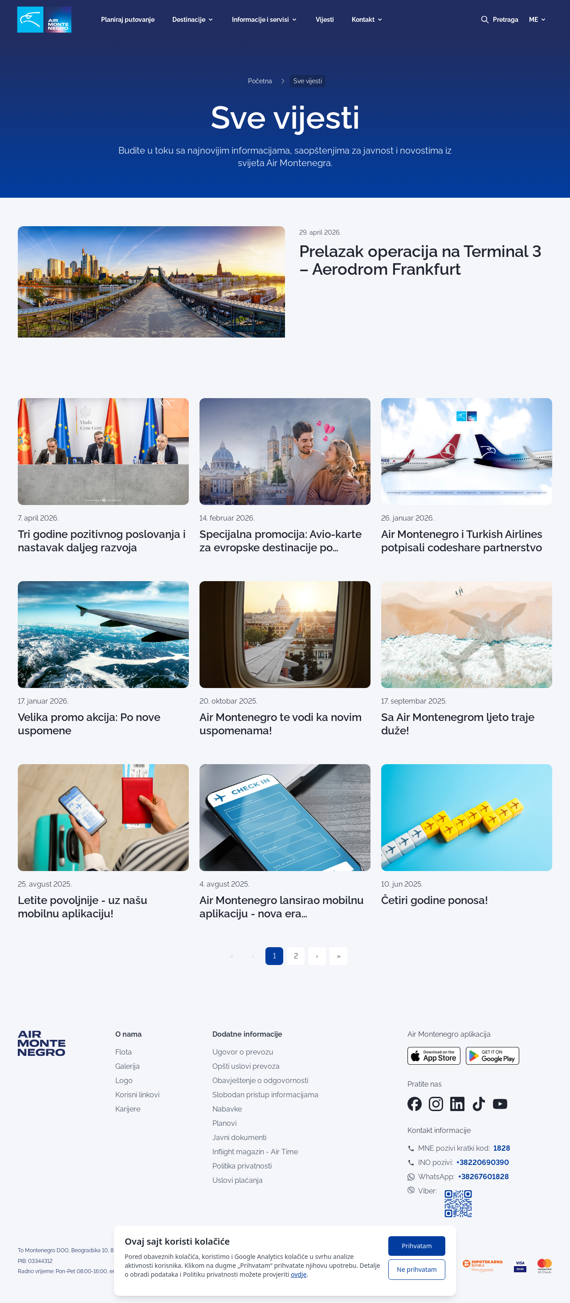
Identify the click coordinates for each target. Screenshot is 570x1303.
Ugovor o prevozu (242, 1052)
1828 (501, 1148)
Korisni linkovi (137, 1095)
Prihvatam (417, 1246)
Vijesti (325, 19)
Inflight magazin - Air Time (255, 1152)
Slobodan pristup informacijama (265, 1095)
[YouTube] (500, 1104)
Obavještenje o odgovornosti (260, 1080)
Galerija (127, 1066)
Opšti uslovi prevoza (246, 1066)
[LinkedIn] (457, 1104)
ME (538, 19)
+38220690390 (482, 1162)
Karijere (127, 1109)
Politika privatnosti (242, 1166)
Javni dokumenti (239, 1137)
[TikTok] (479, 1104)
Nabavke (227, 1109)
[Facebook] (414, 1104)
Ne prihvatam (417, 1269)
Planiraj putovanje (128, 19)
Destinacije (193, 19)
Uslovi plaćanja (237, 1180)
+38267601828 (483, 1177)
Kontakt (367, 19)
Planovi (224, 1123)
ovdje (298, 1274)
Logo (124, 1080)
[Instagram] (436, 1104)
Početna (260, 81)
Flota (123, 1052)
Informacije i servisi (265, 19)
